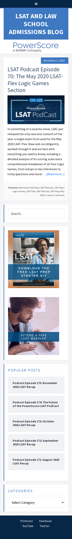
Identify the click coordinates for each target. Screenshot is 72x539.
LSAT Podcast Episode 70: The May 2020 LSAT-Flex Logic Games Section (35, 80)
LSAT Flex (30, 191)
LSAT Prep (58, 187)
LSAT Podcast (42, 191)
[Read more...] (55, 174)
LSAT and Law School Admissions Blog (36, 24)
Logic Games (18, 191)
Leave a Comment (55, 195)
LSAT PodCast (46, 187)
